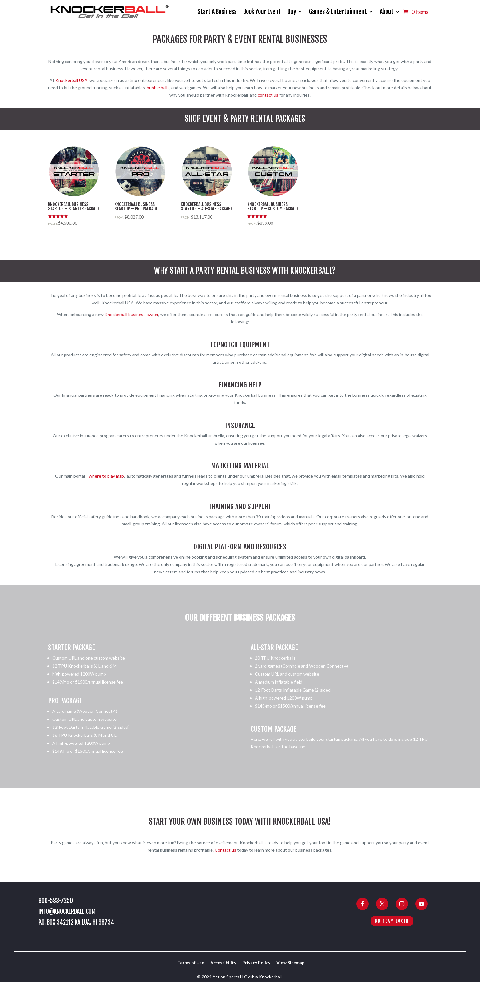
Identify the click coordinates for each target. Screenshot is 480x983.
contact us (268, 95)
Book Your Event (262, 11)
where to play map (106, 476)
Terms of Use (190, 962)
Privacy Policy (256, 962)
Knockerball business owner (131, 314)
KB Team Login (392, 921)
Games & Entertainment (338, 11)
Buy (292, 11)
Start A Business (216, 11)
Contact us (225, 850)
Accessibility (223, 962)
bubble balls (158, 87)
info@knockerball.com (67, 911)
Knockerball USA (71, 80)
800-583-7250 (55, 901)
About (387, 11)
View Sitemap (290, 962)
